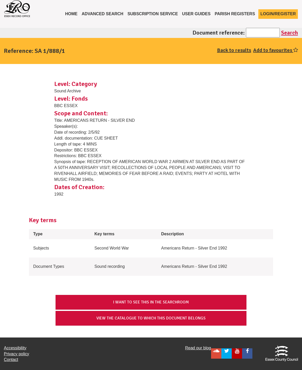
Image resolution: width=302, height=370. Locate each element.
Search (289, 32)
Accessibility (15, 348)
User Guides (196, 14)
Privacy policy (16, 354)
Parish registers (235, 14)
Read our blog (198, 348)
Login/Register (278, 14)
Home (72, 13)
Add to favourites (275, 50)
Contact (11, 359)
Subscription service (152, 14)
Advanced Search (102, 14)
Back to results (234, 50)
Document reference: (218, 32)
